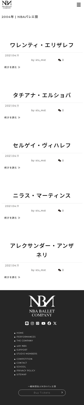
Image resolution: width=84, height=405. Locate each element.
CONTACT (22, 363)
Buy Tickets (42, 392)
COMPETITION (24, 359)
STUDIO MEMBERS (27, 353)
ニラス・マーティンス (42, 195)
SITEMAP (22, 374)
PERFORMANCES (26, 337)
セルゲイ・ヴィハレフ (42, 145)
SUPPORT (22, 350)
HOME (20, 333)
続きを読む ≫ (12, 67)
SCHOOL (21, 367)
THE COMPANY (25, 340)
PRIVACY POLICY (26, 370)
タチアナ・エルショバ (42, 95)
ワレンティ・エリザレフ (42, 45)
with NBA (22, 346)
